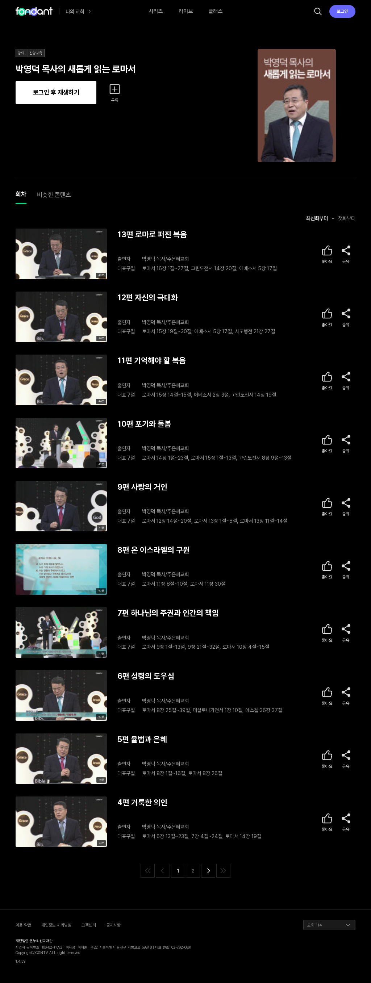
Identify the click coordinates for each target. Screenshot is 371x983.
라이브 (186, 11)
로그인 (342, 11)
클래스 (215, 11)
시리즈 (156, 11)
